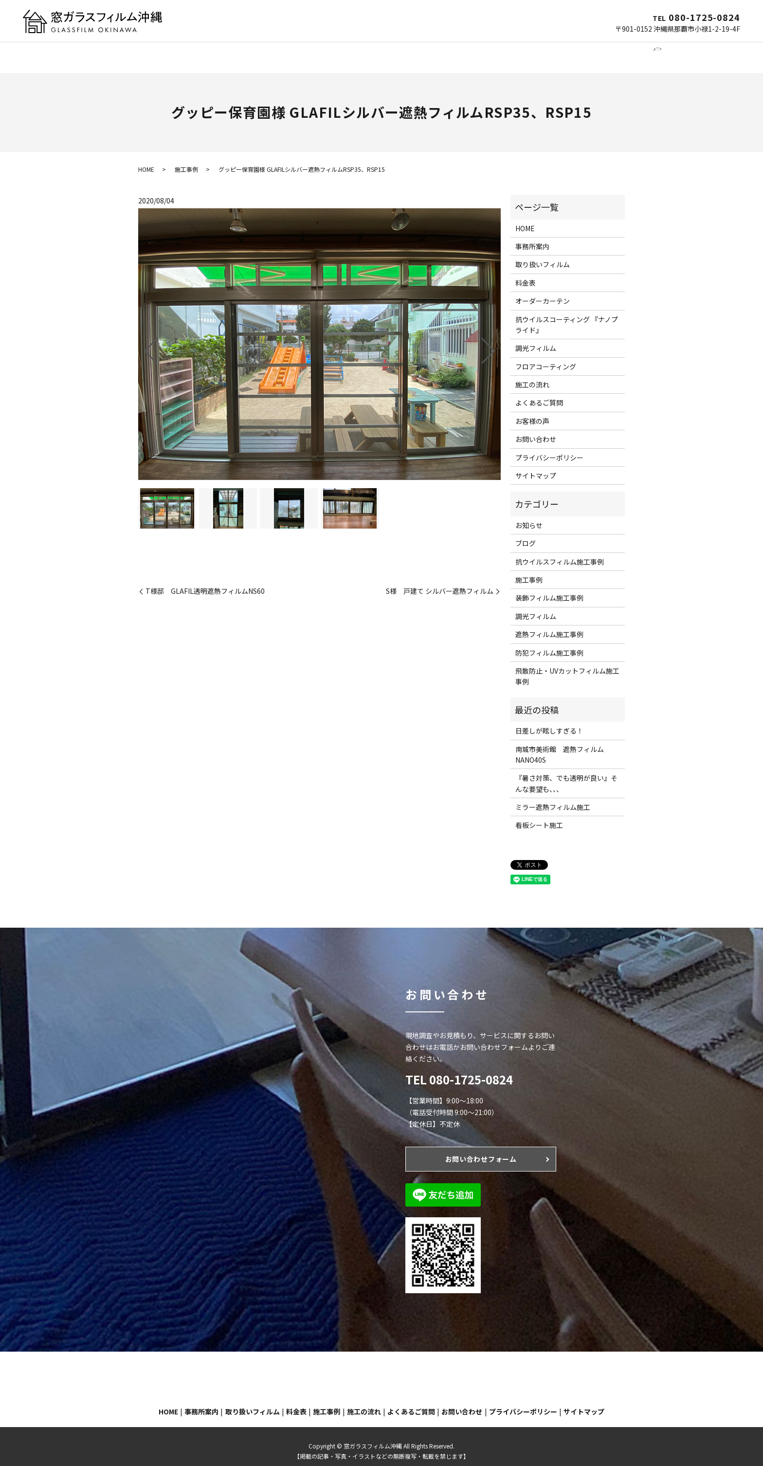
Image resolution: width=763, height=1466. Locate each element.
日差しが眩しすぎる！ (549, 721)
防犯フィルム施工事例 (549, 643)
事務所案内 (170, 52)
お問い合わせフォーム (481, 1149)
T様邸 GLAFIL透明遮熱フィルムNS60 (205, 581)
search (642, 52)
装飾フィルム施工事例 (549, 588)
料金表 (525, 273)
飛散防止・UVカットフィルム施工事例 (567, 667)
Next (496, 338)
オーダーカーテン (338, 52)
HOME (133, 52)
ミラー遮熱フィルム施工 (552, 798)
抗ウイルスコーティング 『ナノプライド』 (566, 315)
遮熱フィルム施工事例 (549, 625)
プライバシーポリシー (549, 448)
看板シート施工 (539, 816)
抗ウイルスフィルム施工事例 (559, 552)
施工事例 (459, 52)
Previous (142, 338)
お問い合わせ (604, 52)
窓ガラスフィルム (224, 52)
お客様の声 (532, 412)
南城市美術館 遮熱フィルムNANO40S (559, 745)
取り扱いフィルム (542, 255)
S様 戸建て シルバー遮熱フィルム (439, 581)
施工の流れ (500, 52)
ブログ (525, 534)
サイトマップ (535, 466)
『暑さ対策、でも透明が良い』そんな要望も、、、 (566, 774)
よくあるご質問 (551, 52)
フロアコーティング (406, 52)
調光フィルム (281, 52)
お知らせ (529, 516)
